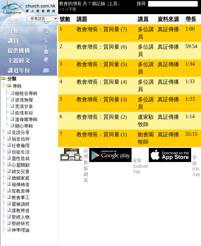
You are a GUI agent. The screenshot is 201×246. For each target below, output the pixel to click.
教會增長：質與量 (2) (102, 117)
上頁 (112, 3)
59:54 (191, 46)
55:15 (191, 134)
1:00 (190, 29)
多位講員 (146, 33)
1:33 (190, 81)
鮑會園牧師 (146, 138)
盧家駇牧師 (146, 120)
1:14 (190, 116)
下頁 (72, 9)
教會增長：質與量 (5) (102, 64)
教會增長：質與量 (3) (102, 99)
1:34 (190, 64)
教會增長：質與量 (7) (102, 29)
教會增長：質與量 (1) (102, 134)
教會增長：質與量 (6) (102, 47)
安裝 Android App (140, 166)
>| (66, 9)
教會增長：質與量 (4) (102, 82)
